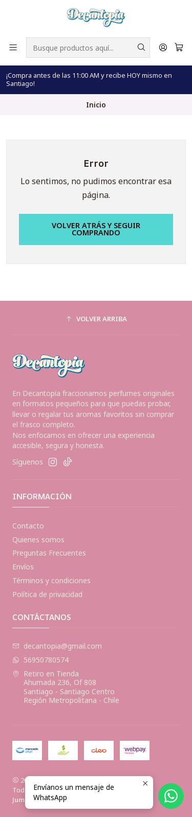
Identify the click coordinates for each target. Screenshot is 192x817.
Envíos (23, 566)
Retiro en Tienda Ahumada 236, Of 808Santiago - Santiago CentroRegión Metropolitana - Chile (65, 687)
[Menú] (13, 47)
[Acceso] (163, 47)
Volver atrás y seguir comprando (96, 228)
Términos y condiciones (51, 580)
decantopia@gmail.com (57, 646)
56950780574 (40, 660)
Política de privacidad (47, 594)
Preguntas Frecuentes (49, 553)
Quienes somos (38, 539)
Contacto (28, 526)
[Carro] (179, 47)
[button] (96, 319)
